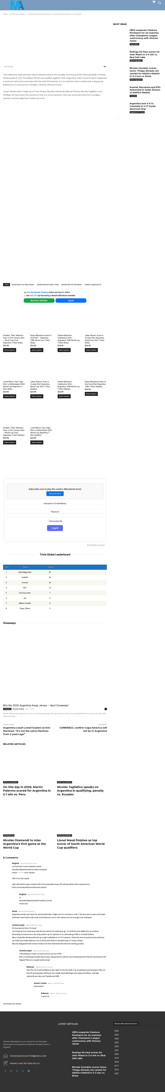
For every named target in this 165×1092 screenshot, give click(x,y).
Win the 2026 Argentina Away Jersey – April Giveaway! (35, 705)
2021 (117, 1050)
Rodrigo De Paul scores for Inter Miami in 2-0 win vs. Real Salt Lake (145, 55)
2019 (117, 1058)
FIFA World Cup (9, 835)
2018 (117, 1062)
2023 (117, 1042)
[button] (159, 2)
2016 (117, 1070)
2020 (117, 1054)
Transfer (133, 96)
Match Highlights (136, 60)
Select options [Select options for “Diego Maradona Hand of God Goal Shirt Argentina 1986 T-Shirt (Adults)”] (91, 394)
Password (55, 512)
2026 (117, 1031)
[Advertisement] (55, 40)
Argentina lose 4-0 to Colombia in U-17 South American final (143, 106)
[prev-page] (114, 117)
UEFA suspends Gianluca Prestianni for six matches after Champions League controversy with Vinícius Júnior (144, 35)
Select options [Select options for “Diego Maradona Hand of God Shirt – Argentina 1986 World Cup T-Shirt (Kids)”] (37, 350)
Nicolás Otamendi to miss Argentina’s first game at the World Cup (25, 844)
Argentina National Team (48, 285)
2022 (117, 1046)
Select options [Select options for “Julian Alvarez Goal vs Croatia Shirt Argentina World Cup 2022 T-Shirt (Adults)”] (37, 396)
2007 (117, 1073)
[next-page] (118, 117)
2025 (117, 1035)
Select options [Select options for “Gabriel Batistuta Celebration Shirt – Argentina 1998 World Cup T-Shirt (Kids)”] (64, 350)
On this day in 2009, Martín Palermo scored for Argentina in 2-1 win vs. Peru (27, 790)
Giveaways (7, 709)
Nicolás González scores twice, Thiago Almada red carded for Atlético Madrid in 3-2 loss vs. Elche (144, 72)
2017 (117, 1066)
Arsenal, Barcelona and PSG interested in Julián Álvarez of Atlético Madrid (145, 90)
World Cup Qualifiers (10, 782)
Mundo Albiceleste (93, 285)
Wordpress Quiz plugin (97, 545)
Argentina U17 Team (137, 112)
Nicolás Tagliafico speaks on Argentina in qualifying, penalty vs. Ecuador (81, 790)
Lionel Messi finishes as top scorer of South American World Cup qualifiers (81, 844)
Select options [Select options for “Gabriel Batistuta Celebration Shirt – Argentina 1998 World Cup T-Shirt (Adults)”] (64, 396)
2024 (117, 1039)
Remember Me (55, 521)
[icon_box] (21, 1063)
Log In (71, 300)
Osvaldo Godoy (18, 709)
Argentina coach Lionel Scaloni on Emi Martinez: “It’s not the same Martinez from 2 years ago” (26, 731)
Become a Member (39, 300)
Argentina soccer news (71, 285)
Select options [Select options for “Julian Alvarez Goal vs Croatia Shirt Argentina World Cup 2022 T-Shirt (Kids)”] (91, 350)
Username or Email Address (55, 503)
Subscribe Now (55, 494)
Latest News (134, 44)
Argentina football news (23, 285)
